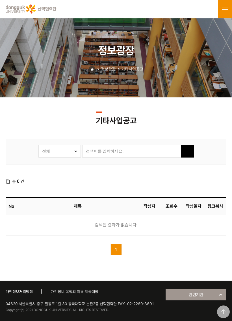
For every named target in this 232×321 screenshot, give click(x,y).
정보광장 (108, 69)
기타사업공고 (132, 69)
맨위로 (223, 311)
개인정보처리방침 (19, 291)
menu (225, 9)
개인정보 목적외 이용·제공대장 (74, 291)
